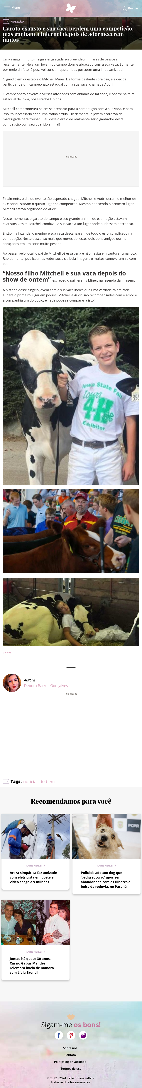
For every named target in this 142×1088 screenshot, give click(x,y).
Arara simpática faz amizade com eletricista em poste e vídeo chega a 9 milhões (33, 877)
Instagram (83, 1035)
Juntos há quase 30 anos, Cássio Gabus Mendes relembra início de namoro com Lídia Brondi (32, 965)
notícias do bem (39, 781)
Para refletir (35, 865)
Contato (70, 1055)
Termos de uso (70, 1069)
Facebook (59, 1035)
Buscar (133, 8)
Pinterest (71, 1035)
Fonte (7, 653)
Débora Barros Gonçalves (46, 685)
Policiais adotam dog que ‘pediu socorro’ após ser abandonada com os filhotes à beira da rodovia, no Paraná (106, 879)
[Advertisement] (71, 727)
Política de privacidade (70, 1062)
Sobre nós (70, 1048)
